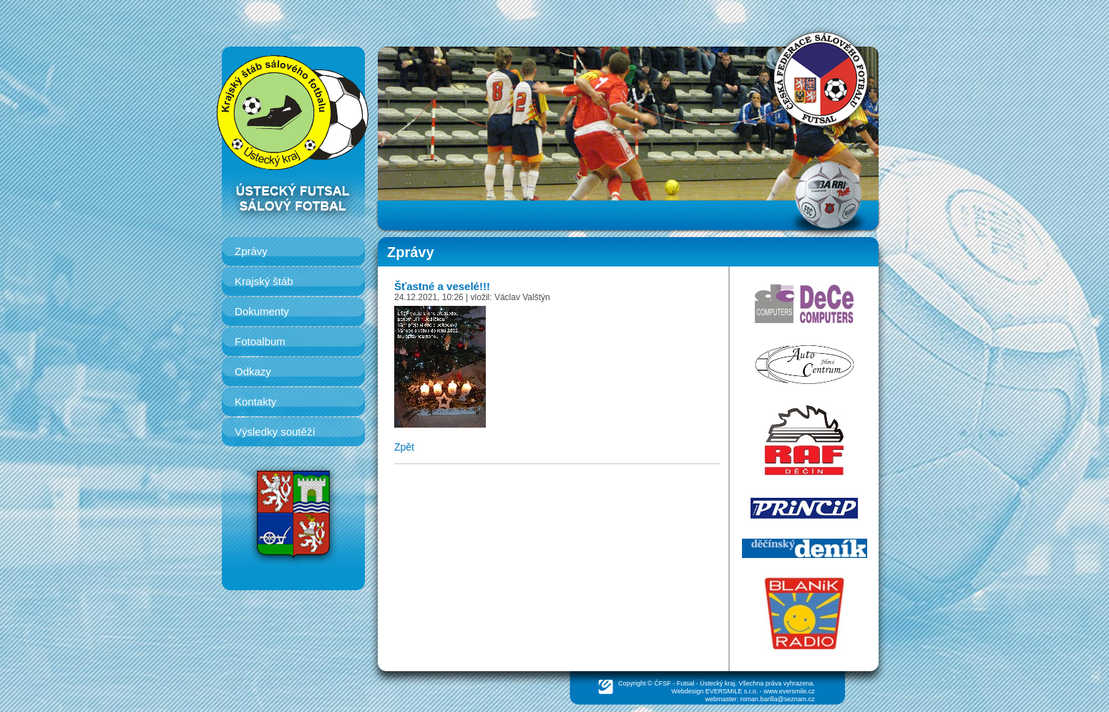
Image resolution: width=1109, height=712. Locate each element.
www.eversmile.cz (789, 691)
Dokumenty (262, 311)
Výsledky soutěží (275, 431)
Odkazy (253, 371)
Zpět (404, 447)
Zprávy (251, 251)
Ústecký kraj (717, 683)
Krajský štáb (264, 281)
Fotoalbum (260, 341)
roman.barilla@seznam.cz (778, 699)
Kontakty (255, 401)
